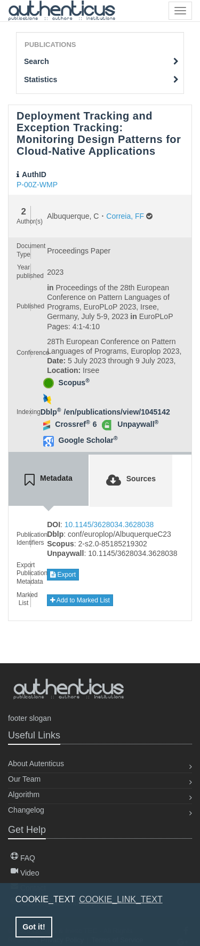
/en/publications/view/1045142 (117, 412)
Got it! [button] (33, 927)
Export (63, 574)
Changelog (26, 810)
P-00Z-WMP (37, 184)
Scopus (74, 382)
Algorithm (23, 794)
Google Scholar (88, 440)
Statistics (101, 79)
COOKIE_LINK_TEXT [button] (121, 899)
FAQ (23, 858)
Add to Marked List (80, 600)
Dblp (51, 412)
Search (101, 61)
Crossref (72, 424)
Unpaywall (137, 424)
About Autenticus (36, 763)
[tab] (49, 480)
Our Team (24, 779)
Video (25, 873)
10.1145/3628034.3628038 (109, 524)
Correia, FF (125, 216)
